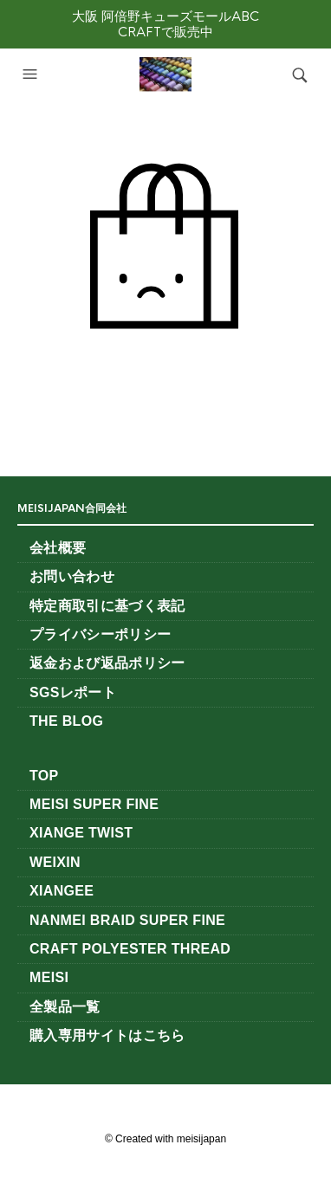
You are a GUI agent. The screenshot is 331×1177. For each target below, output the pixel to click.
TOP (44, 775)
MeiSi (48, 977)
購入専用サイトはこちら (107, 1035)
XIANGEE (61, 890)
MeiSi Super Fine (94, 804)
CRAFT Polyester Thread (129, 948)
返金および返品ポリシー (107, 663)
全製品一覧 (65, 1006)
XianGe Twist (81, 832)
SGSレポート (79, 692)
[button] (32, 74)
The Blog (66, 721)
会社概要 (57, 547)
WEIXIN (55, 862)
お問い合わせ (71, 576)
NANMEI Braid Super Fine (127, 920)
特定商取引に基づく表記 (107, 605)
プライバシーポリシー (100, 634)
